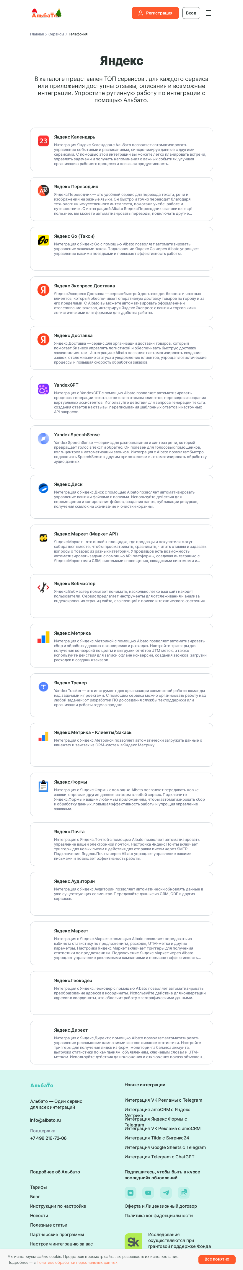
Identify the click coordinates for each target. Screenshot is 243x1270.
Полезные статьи (48, 1225)
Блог (35, 1196)
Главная (37, 34)
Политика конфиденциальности (159, 1215)
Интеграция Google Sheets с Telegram (165, 1147)
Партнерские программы (57, 1234)
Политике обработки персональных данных (77, 1262)
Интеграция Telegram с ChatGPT (160, 1157)
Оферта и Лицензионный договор (161, 1206)
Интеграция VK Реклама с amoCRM (163, 1128)
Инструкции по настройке (58, 1206)
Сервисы (56, 34)
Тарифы (38, 1187)
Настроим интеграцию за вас (61, 1244)
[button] (208, 13)
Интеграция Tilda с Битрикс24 (157, 1138)
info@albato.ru (45, 1120)
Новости (39, 1215)
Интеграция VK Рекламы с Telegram (163, 1100)
